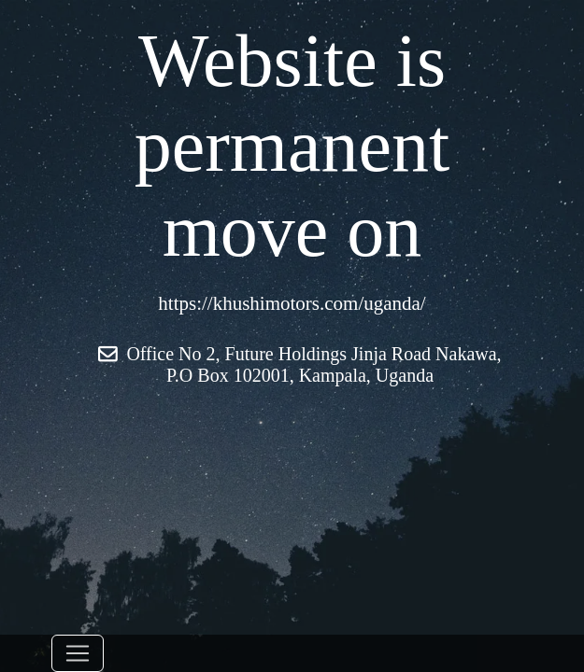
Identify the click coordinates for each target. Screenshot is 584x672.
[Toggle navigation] (77, 653)
